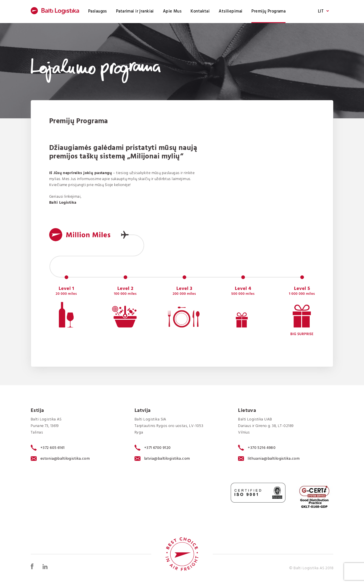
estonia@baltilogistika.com (60, 459)
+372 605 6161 (48, 448)
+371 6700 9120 (153, 448)
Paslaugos (97, 11)
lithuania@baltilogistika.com (269, 459)
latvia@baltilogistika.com (162, 459)
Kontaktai (200, 11)
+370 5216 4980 (257, 448)
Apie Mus (172, 11)
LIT (323, 12)
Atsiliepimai (230, 11)
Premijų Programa (268, 11)
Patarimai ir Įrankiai (135, 11)
